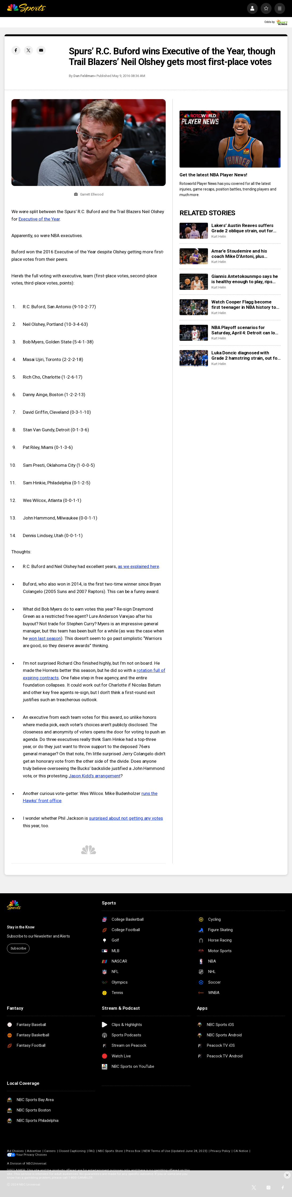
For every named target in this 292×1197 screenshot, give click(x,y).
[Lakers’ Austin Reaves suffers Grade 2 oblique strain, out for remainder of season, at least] (194, 231)
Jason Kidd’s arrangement (94, 775)
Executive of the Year (39, 219)
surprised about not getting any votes (126, 818)
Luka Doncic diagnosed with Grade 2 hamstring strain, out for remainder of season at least (245, 355)
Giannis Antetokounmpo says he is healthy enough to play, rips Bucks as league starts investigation (244, 279)
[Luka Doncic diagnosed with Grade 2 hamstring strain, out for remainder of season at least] (194, 358)
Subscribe (18, 948)
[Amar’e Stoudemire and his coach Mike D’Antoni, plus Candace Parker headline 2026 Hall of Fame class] (194, 256)
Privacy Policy (220, 1151)
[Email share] (40, 50)
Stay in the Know (21, 927)
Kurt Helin (218, 236)
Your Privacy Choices (31, 1155)
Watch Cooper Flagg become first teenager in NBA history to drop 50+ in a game (243, 304)
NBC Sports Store (110, 1151)
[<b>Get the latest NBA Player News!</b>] (230, 139)
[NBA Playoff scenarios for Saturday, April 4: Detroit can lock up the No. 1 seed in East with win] (194, 333)
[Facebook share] (15, 50)
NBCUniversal (36, 1163)
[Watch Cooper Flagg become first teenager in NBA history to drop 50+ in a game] (194, 307)
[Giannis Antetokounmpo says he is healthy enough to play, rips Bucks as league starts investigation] (194, 282)
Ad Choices (15, 1151)
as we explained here (138, 566)
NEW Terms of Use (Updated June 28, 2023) (175, 1151)
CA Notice (240, 1151)
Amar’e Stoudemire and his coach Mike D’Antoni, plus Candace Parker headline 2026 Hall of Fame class (242, 253)
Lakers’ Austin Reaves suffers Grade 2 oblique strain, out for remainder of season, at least (242, 228)
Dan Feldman (83, 76)
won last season (45, 638)
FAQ (92, 1151)
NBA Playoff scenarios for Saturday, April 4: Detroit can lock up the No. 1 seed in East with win (245, 330)
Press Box (133, 1151)
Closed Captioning (72, 1151)
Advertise (34, 1151)
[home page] (26, 8)
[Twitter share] (28, 50)
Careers (50, 1151)
